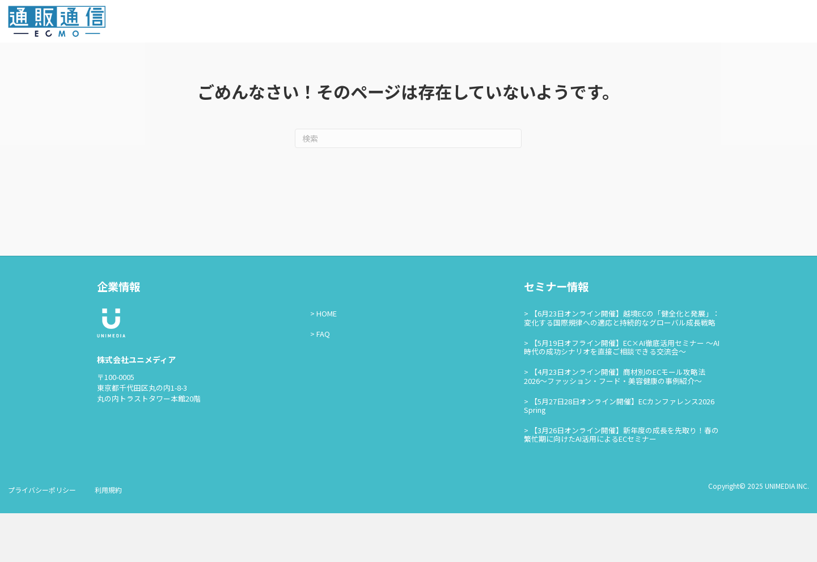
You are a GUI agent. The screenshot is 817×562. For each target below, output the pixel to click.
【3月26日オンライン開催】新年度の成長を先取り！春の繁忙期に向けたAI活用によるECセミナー (621, 483)
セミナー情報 (641, 23)
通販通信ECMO (775, 23)
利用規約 (108, 538)
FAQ (323, 382)
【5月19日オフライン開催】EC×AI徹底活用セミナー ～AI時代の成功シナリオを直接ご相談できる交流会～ (621, 395)
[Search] (408, 187)
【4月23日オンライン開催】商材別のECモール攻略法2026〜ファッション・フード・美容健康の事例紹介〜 (614, 424)
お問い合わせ (700, 23)
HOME (326, 362)
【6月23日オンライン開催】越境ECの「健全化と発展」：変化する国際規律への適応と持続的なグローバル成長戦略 (622, 366)
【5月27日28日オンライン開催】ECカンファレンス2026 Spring (619, 453)
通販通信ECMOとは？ (567, 23)
